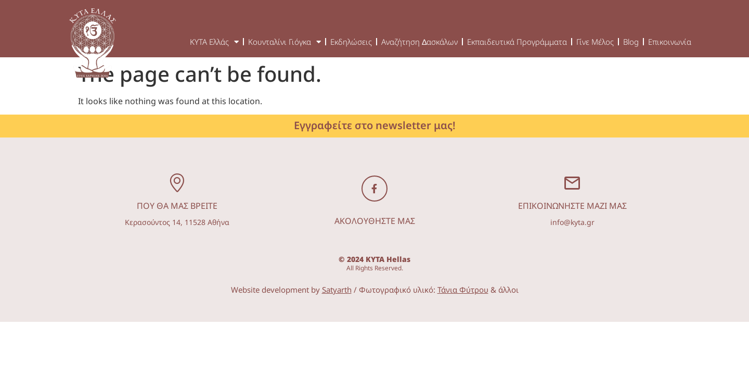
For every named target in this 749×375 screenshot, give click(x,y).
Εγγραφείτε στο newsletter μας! (375, 125)
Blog (631, 41)
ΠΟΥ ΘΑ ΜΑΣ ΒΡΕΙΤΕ (177, 205)
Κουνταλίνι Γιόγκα (284, 42)
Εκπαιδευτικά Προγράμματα (517, 41)
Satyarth (337, 289)
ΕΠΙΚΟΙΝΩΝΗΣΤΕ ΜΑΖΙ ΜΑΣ (572, 205)
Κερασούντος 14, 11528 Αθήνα (177, 222)
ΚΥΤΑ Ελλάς (214, 42)
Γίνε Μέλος (595, 41)
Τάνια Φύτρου (462, 289)
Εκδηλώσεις (351, 41)
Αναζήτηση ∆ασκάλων (419, 41)
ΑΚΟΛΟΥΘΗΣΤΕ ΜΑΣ (374, 221)
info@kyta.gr (572, 222)
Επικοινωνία (669, 41)
